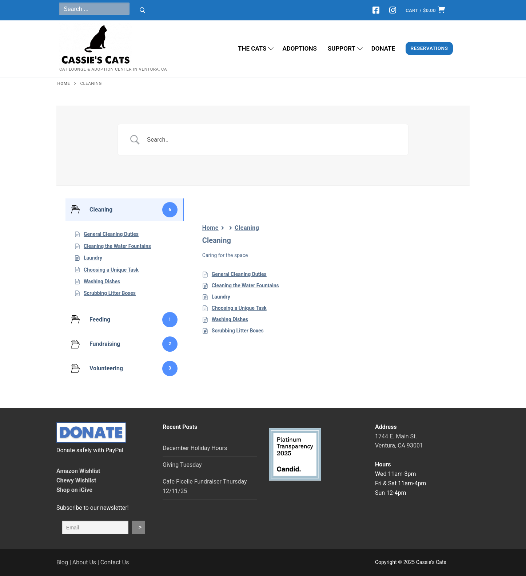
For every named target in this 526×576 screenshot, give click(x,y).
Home (210, 227)
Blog (62, 562)
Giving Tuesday (182, 464)
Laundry (221, 297)
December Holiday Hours (195, 448)
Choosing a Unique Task (239, 308)
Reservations (429, 48)
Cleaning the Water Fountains (245, 285)
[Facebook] (376, 10)
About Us (84, 562)
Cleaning (247, 227)
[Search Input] (272, 139)
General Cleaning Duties (239, 274)
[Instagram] (392, 10)
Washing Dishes (230, 319)
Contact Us (114, 562)
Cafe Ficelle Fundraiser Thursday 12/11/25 (205, 486)
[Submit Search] (142, 10)
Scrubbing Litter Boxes (238, 331)
